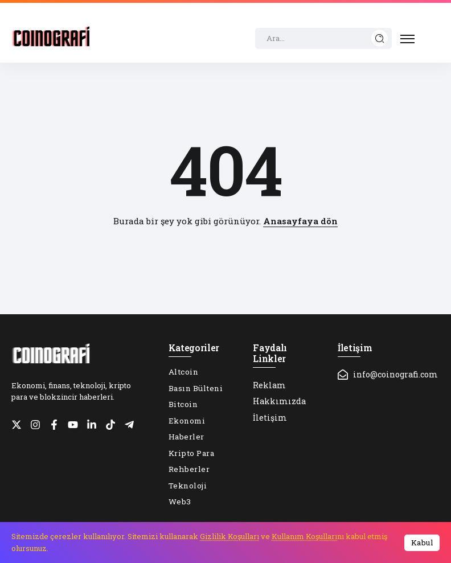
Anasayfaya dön (300, 221)
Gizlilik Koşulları (229, 536)
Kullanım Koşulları (304, 536)
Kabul (422, 542)
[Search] (323, 39)
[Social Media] (16, 425)
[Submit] (379, 38)
